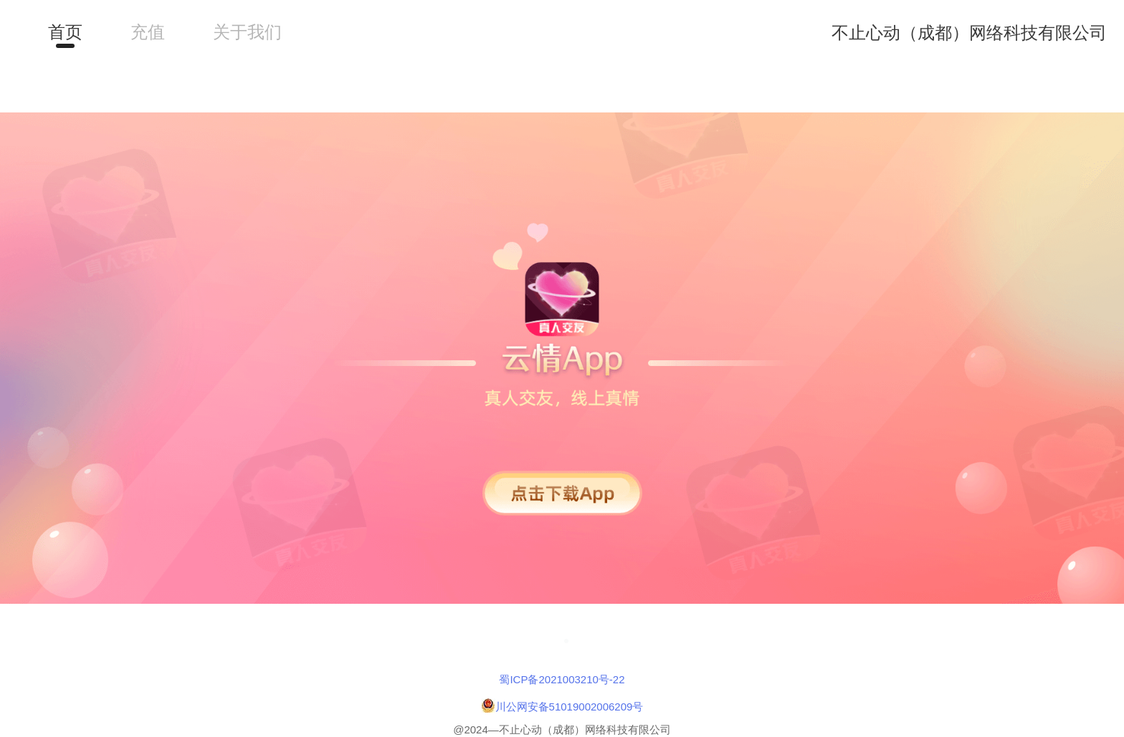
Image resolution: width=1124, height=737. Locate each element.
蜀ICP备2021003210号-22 (561, 679)
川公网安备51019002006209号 (569, 706)
